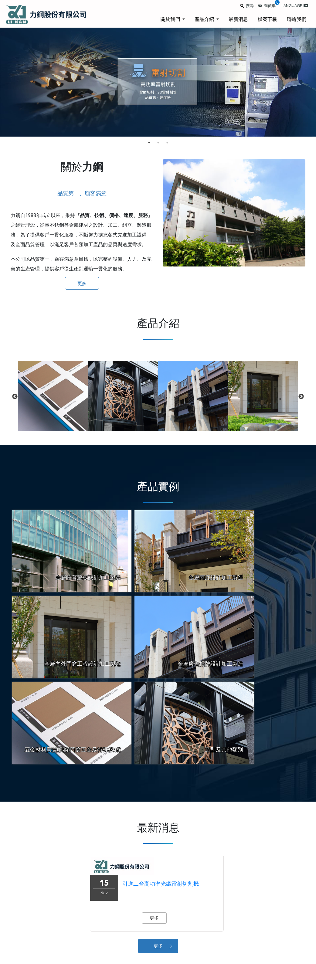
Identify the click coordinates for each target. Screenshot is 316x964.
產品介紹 (205, 19)
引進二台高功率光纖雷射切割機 (160, 795)
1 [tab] (149, 143)
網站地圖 (261, 933)
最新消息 (238, 19)
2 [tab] (158, 143)
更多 (82, 283)
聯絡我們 (296, 19)
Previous (15, 397)
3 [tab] (167, 143)
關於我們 (171, 19)
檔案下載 (267, 19)
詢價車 (270, 5)
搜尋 (250, 5)
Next (301, 397)
